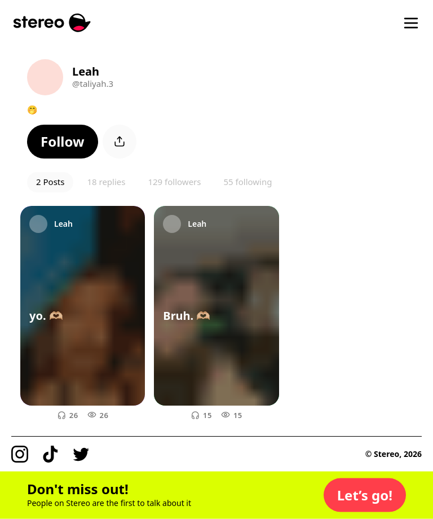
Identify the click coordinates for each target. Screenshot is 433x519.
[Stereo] (52, 23)
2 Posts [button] (50, 181)
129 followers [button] (174, 181)
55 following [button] (247, 181)
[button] (62, 142)
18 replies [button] (106, 181)
